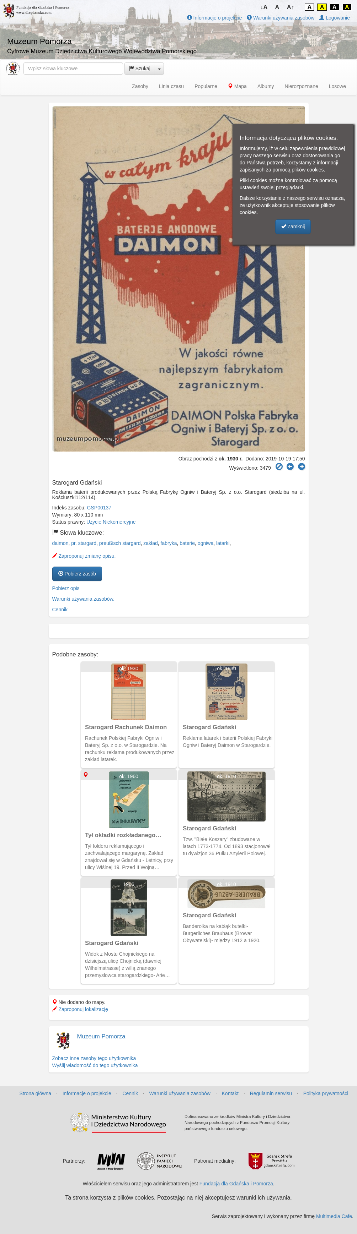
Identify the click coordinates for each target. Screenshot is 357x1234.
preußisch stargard (120, 543)
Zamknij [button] (293, 226)
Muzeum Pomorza (101, 1036)
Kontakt (230, 1093)
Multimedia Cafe (334, 1216)
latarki (222, 543)
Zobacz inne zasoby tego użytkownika (94, 1058)
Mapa (237, 86)
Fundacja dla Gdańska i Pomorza (236, 1183)
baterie (187, 543)
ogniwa (205, 543)
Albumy (265, 86)
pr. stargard (83, 543)
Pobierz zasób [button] (77, 574)
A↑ (290, 7)
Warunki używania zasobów (280, 18)
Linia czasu (171, 86)
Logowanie (334, 18)
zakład (150, 543)
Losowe (337, 86)
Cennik (60, 609)
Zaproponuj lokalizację (80, 1009)
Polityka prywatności (325, 1093)
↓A (264, 7)
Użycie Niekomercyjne (110, 522)
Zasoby (140, 86)
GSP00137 (99, 507)
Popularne (206, 86)
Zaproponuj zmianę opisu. (84, 556)
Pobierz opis (66, 588)
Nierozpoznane (301, 86)
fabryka (169, 543)
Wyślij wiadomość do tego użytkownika (95, 1065)
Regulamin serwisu (271, 1093)
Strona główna (36, 1093)
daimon (60, 543)
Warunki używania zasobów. (83, 599)
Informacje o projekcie (214, 18)
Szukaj (139, 68)
